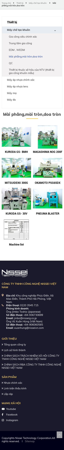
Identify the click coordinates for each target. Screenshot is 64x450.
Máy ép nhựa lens (17, 86)
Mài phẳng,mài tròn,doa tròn (26, 56)
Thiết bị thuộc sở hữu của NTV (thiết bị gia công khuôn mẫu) (31, 71)
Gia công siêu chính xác (23, 36)
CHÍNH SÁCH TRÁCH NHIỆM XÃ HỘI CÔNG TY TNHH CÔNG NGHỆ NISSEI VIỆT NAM (30, 357)
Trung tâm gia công (20, 43)
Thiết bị (19, 3)
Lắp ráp (7, 394)
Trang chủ (6, 3)
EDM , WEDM (17, 50)
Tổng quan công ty (14, 344)
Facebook (12, 414)
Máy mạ (12, 93)
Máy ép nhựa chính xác (20, 79)
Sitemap (30, 441)
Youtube (11, 409)
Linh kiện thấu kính (14, 388)
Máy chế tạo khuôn (38, 3)
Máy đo (11, 99)
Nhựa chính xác (12, 382)
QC (11, 63)
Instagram (12, 420)
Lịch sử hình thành (14, 350)
